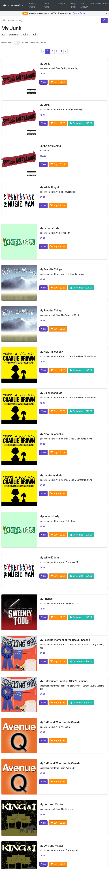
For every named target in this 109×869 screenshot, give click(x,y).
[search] (104, 20)
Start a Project (80, 13)
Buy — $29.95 (58, 164)
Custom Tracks (46, 5)
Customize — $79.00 (81, 123)
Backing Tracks (32, 5)
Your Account (84, 5)
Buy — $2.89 (57, 82)
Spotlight (60, 3)
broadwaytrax (12, 5)
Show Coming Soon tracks (34, 42)
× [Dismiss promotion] (106, 13)
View (43, 82)
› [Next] (65, 51)
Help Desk (73, 5)
